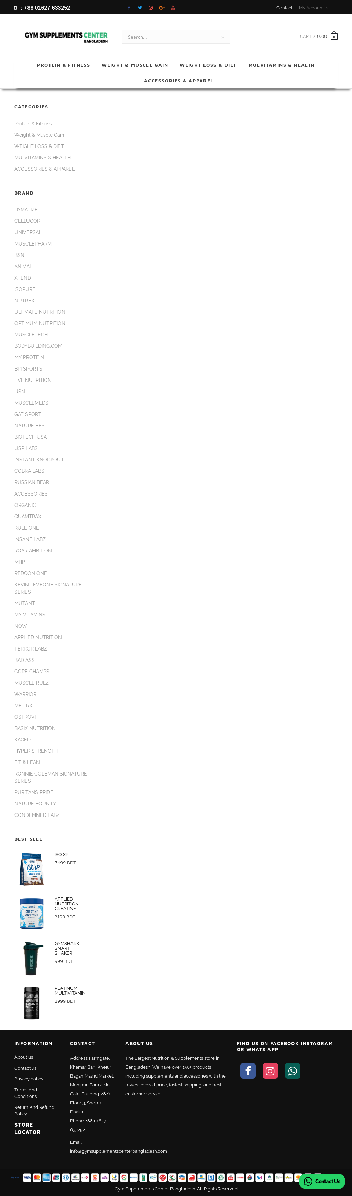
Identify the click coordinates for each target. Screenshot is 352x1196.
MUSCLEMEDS (31, 403)
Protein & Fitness (63, 65)
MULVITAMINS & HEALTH (282, 65)
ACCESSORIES (31, 494)
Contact (284, 7)
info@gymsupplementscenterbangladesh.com (118, 1151)
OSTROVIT (26, 717)
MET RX (23, 705)
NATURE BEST (31, 425)
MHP (19, 562)
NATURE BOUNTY (35, 804)
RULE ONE (26, 528)
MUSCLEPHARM (33, 244)
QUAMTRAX (27, 516)
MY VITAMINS (29, 614)
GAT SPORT (27, 414)
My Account (313, 7)
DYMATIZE (26, 209)
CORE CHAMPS (32, 671)
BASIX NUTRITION (35, 728)
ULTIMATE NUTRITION (39, 312)
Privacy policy (28, 1078)
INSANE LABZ (30, 539)
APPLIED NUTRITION (38, 637)
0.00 (322, 36)
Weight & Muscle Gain (135, 65)
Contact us (25, 1067)
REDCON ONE (30, 573)
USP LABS (26, 448)
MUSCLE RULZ (31, 683)
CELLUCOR (27, 221)
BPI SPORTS (28, 369)
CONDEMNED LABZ (37, 815)
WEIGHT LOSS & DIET (208, 65)
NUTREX (24, 300)
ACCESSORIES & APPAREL (178, 80)
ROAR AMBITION (33, 550)
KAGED (22, 739)
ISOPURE (24, 289)
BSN (19, 255)
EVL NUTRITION (33, 380)
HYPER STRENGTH (36, 751)
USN (19, 391)
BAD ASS (24, 660)
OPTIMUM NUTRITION (39, 323)
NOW (20, 626)
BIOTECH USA (30, 437)
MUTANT (24, 603)
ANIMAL (23, 266)
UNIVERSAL (28, 232)
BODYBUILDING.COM (38, 346)
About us (23, 1057)
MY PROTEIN (29, 357)
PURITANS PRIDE (33, 792)
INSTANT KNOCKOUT (39, 459)
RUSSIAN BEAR (31, 482)
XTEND (22, 278)
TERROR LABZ (30, 649)
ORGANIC (25, 505)
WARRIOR (25, 694)
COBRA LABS (29, 471)
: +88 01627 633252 (42, 8)
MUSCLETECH (31, 334)
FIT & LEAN (27, 762)
